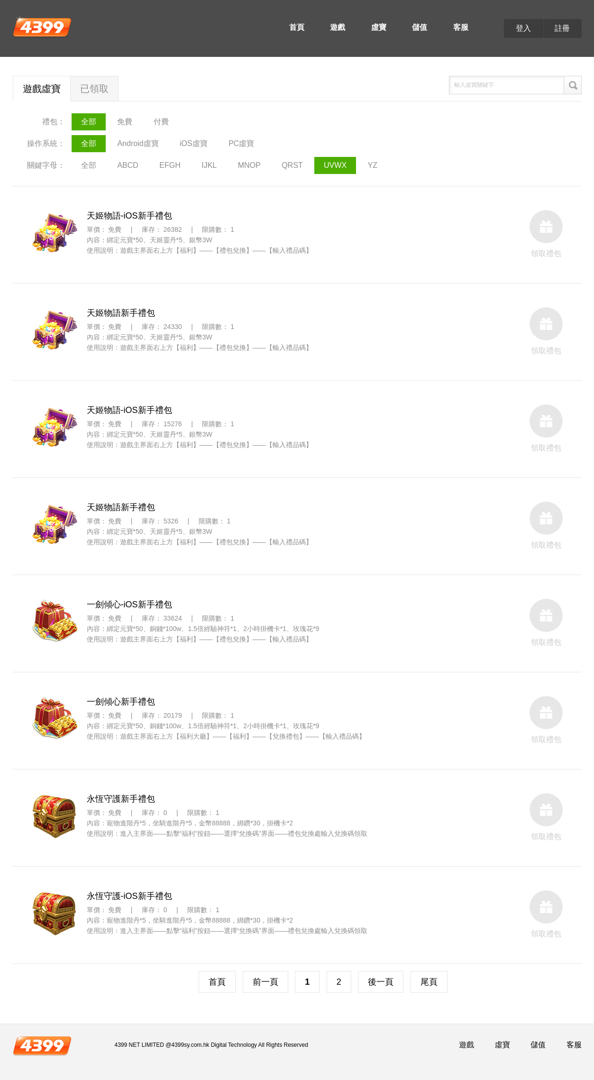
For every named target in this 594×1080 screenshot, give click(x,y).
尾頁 (429, 982)
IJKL (209, 165)
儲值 (419, 27)
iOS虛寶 (194, 143)
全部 (88, 122)
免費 (124, 122)
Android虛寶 (137, 143)
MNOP (249, 165)
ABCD (127, 165)
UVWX (335, 165)
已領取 (94, 88)
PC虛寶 (241, 143)
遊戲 (337, 27)
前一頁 (265, 982)
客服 (460, 27)
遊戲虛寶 (42, 88)
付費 (161, 122)
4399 (42, 26)
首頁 (296, 27)
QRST (292, 165)
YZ (372, 165)
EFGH (169, 165)
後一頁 (380, 982)
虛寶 (378, 27)
